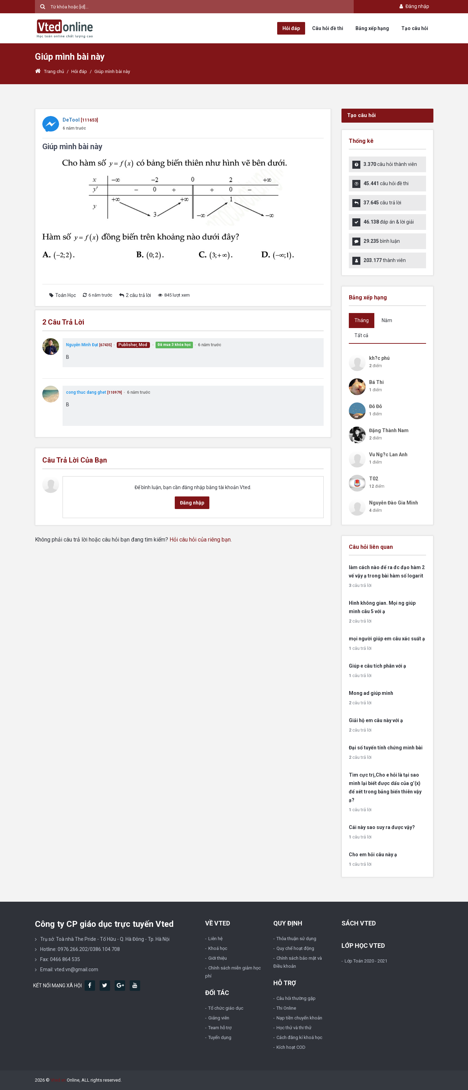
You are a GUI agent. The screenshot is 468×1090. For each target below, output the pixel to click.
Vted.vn (58, 1080)
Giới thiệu (217, 958)
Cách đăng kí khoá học (299, 1037)
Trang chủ (49, 71)
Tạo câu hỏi (414, 28)
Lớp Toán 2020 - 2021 (366, 961)
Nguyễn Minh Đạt (82, 344)
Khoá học (217, 948)
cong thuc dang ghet (86, 392)
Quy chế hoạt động (295, 948)
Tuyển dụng (219, 1037)
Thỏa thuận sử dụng (296, 938)
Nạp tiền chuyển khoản (299, 1017)
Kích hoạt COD (290, 1047)
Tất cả (361, 335)
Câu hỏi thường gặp (296, 998)
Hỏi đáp (291, 28)
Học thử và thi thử (293, 1027)
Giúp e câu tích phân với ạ (377, 666)
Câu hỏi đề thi (327, 28)
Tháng (361, 320)
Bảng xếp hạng (372, 28)
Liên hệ (215, 938)
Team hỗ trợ (219, 1027)
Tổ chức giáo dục (225, 1008)
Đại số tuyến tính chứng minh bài (386, 747)
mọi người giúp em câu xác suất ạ (387, 638)
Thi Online (286, 1008)
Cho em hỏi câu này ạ (373, 854)
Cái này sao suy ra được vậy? (382, 827)
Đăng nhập (413, 6)
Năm (387, 320)
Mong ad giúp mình (371, 693)
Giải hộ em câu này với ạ (376, 720)
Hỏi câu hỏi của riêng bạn (200, 539)
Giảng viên (218, 1017)
